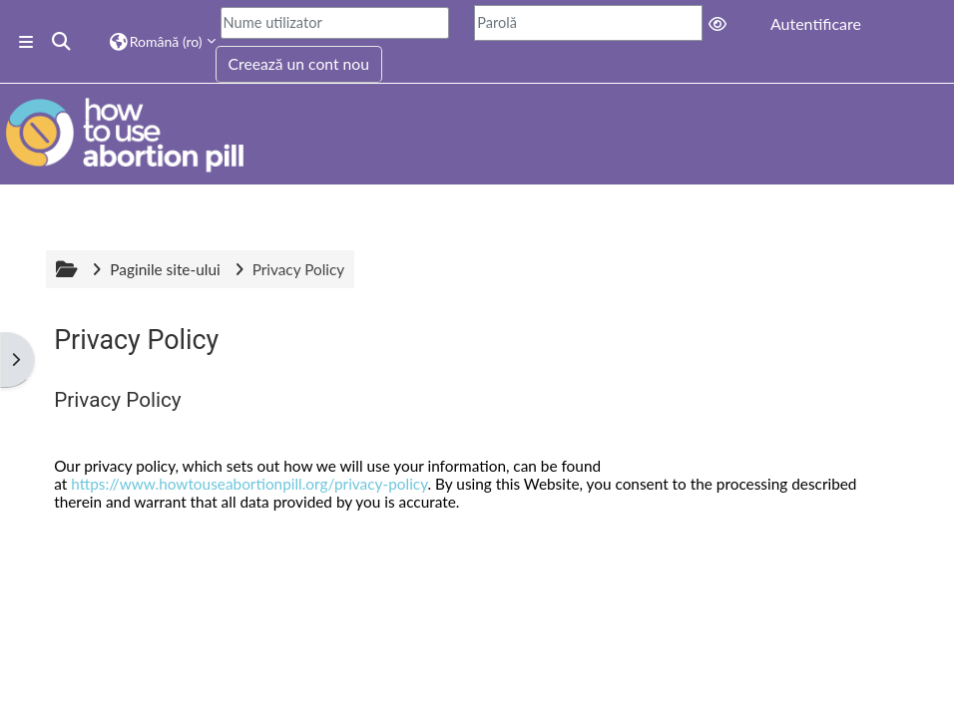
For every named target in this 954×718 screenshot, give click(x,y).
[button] (62, 42)
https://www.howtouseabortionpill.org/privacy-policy (249, 484)
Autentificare (815, 23)
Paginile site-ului (165, 269)
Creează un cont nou (299, 64)
